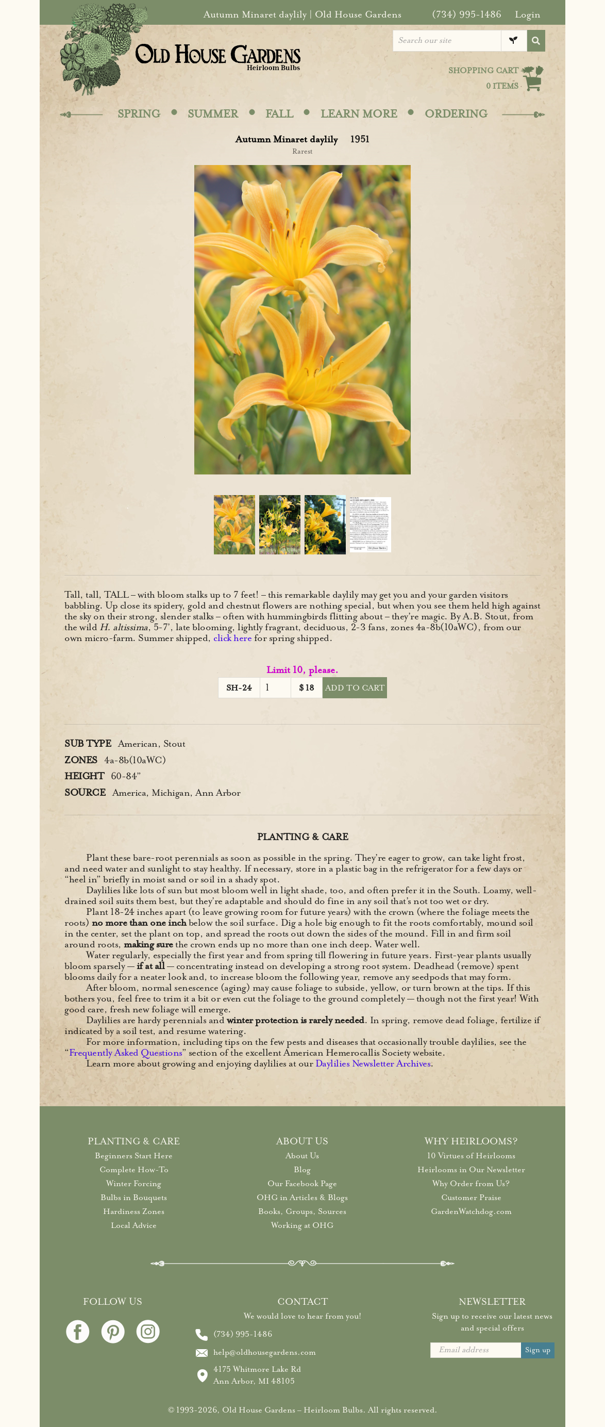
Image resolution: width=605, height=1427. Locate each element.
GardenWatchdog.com (471, 1211)
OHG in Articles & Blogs (302, 1197)
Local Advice (134, 1225)
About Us (302, 1156)
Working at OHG (302, 1225)
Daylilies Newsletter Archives (373, 1063)
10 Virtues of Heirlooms (471, 1156)
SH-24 (239, 688)
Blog (302, 1169)
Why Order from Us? (471, 1183)
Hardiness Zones (133, 1211)
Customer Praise (471, 1197)
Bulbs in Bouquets (133, 1197)
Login (528, 14)
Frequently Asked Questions (125, 1052)
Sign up (537, 1350)
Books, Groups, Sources (302, 1211)
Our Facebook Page (302, 1183)
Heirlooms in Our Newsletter (471, 1169)
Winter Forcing (133, 1183)
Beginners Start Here (134, 1156)
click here (232, 638)
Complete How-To (134, 1169)
